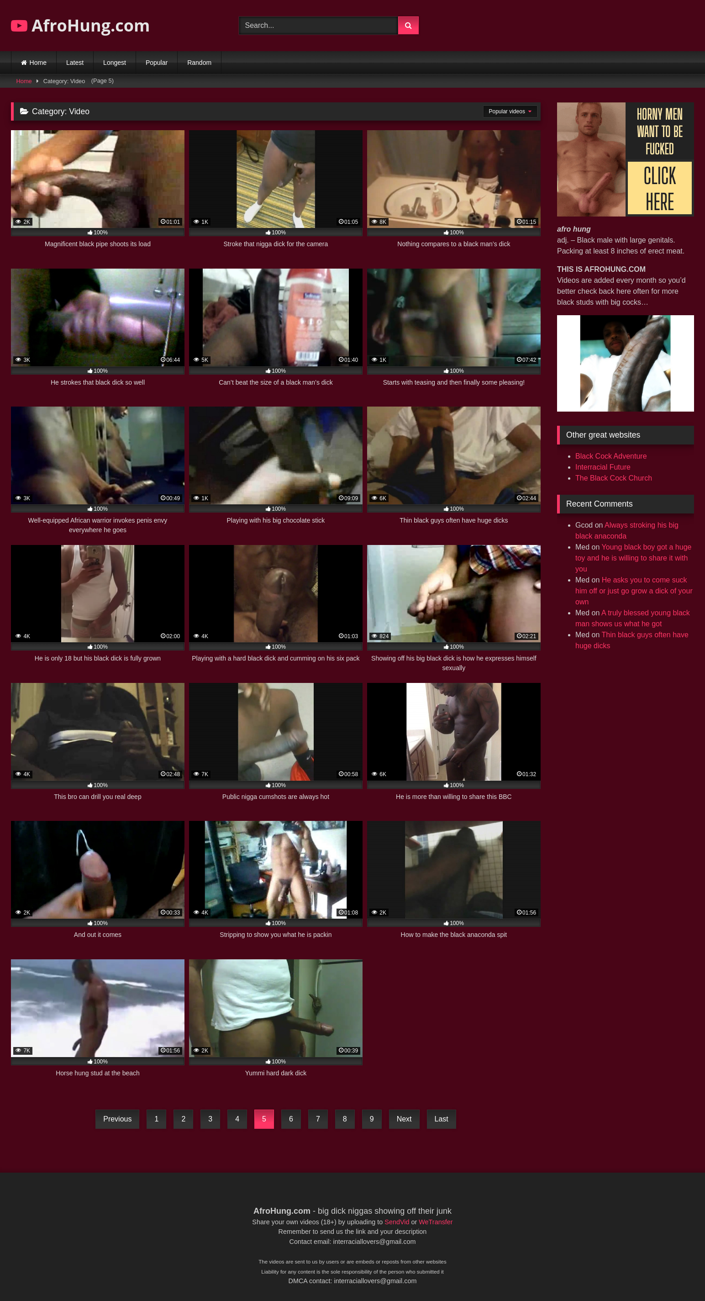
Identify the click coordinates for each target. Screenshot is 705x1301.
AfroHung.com (80, 25)
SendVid (396, 1222)
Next (404, 1119)
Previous (117, 1119)
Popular (157, 62)
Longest (114, 62)
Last (441, 1119)
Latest (75, 62)
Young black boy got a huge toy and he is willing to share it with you (633, 558)
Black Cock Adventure (611, 456)
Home (38, 62)
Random (199, 62)
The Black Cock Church (613, 478)
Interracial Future (603, 467)
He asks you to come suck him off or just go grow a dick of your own (634, 591)
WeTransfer (435, 1222)
